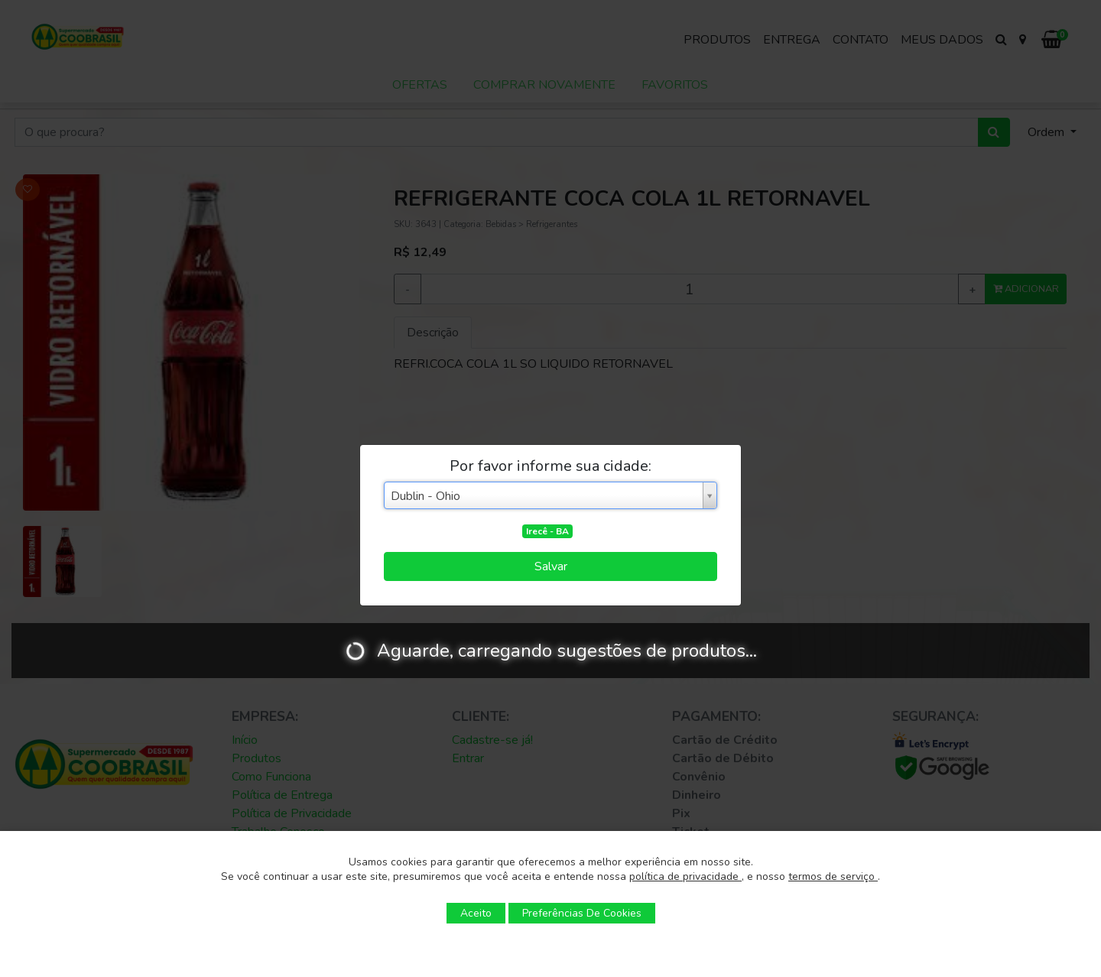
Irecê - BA (547, 531)
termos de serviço (833, 876)
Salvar (550, 566)
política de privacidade (685, 876)
